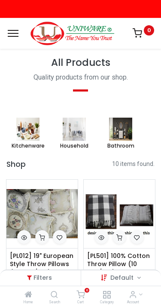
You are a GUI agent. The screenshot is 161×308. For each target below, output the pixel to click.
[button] (24, 237)
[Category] (107, 295)
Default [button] (122, 277)
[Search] (54, 295)
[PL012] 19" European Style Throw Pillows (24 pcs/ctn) (41, 264)
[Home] (28, 295)
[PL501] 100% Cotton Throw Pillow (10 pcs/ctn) (118, 264)
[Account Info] (133, 295)
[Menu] (13, 33)
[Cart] (80, 295)
